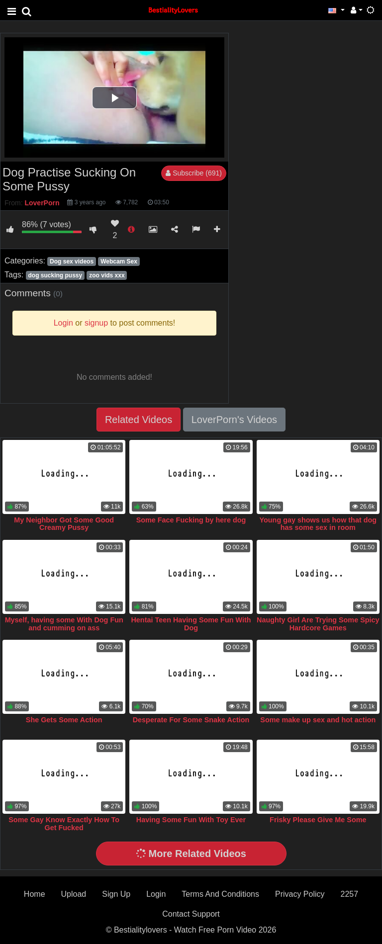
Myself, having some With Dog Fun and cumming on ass (64, 624)
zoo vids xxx (106, 275)
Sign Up (116, 894)
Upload (74, 894)
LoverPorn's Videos (234, 419)
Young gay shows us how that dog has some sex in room (318, 524)
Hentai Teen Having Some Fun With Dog (191, 624)
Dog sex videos (72, 261)
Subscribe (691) (194, 173)
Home (34, 894)
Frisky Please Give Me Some (318, 820)
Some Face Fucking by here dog (191, 520)
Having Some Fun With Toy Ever (191, 820)
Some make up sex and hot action (318, 720)
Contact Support (191, 914)
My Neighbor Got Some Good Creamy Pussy (64, 524)
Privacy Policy (300, 894)
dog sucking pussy (55, 275)
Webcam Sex (118, 261)
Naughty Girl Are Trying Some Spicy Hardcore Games (318, 624)
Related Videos (138, 419)
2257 (350, 894)
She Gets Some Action (64, 720)
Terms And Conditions (220, 894)
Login (156, 894)
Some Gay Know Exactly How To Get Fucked (63, 824)
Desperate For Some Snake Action (191, 720)
